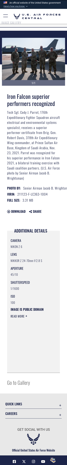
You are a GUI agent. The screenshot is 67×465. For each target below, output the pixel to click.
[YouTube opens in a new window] (43, 461)
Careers (11, 413)
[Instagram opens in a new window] (33, 461)
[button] (16, 6)
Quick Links (13, 403)
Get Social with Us (33, 430)
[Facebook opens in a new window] (14, 461)
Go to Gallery (18, 382)
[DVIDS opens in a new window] (52, 460)
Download (16, 211)
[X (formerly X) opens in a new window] (24, 461)
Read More (18, 316)
